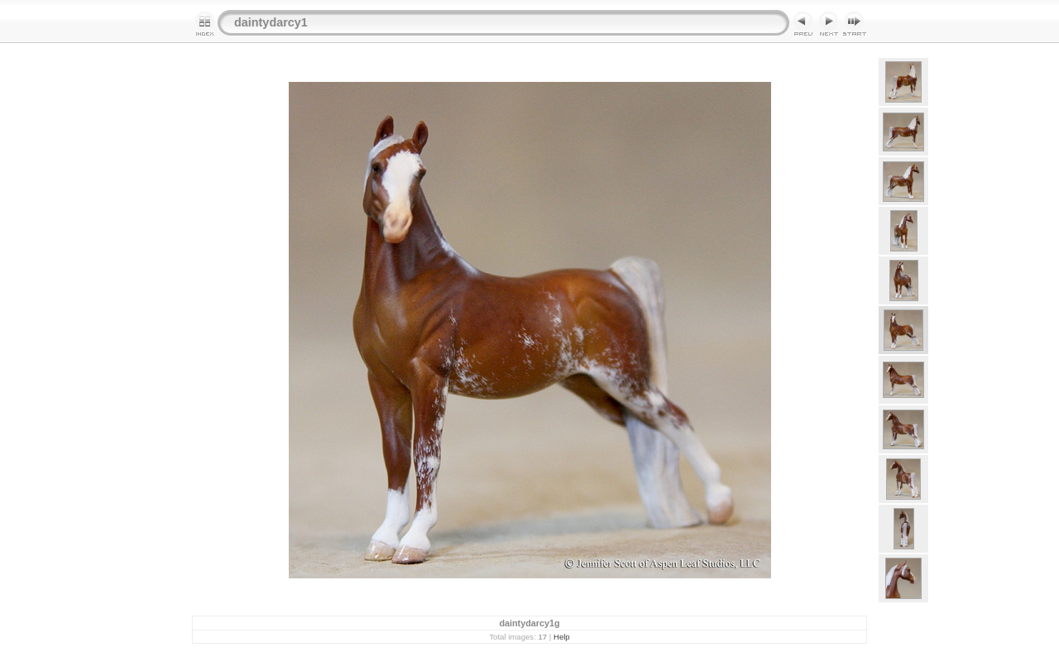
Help (561, 636)
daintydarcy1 (271, 22)
